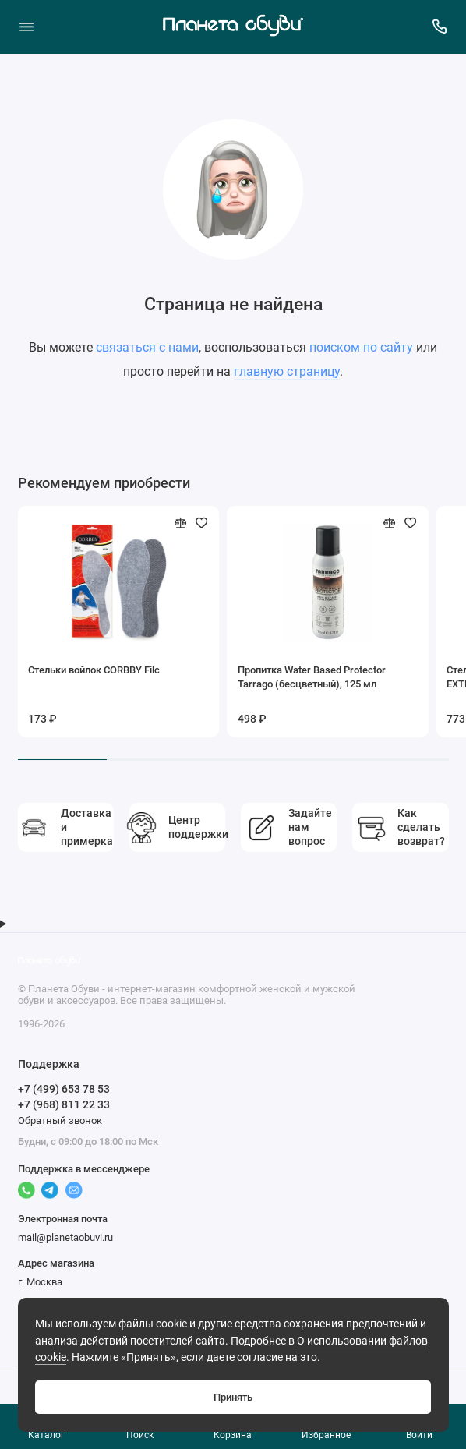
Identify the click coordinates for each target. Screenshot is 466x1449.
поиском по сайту (361, 347)
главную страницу (287, 371)
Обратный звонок (60, 1120)
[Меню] (26, 26)
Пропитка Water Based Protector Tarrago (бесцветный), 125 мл (312, 677)
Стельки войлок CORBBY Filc (94, 670)
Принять (233, 1397)
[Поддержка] (440, 26)
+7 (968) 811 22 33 (64, 1104)
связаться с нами (147, 347)
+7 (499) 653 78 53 (64, 1089)
